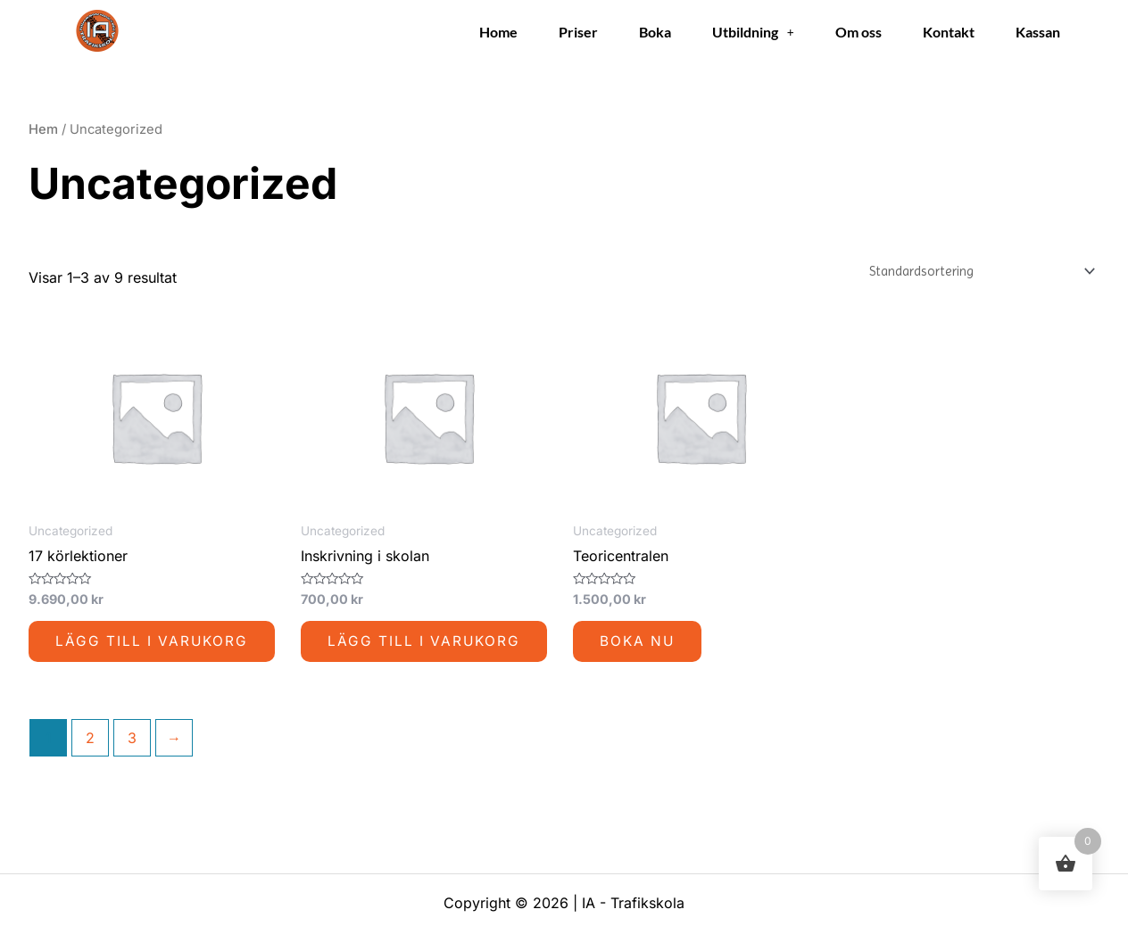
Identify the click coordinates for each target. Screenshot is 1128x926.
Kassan (1038, 31)
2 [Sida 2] (90, 740)
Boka (655, 31)
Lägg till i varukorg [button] (154, 643)
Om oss (858, 31)
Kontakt (949, 31)
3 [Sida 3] (132, 740)
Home (498, 31)
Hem (43, 129)
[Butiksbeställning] (970, 271)
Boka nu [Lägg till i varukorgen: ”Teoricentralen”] (638, 643)
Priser (578, 31)
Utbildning (753, 31)
